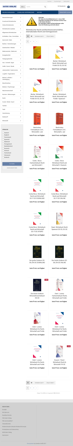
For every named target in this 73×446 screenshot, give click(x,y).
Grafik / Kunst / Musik (8, 66)
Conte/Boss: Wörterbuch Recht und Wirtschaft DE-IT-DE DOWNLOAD (37, 196)
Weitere (39, 12)
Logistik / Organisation (8, 74)
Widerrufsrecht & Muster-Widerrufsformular (14, 426)
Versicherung (6, 113)
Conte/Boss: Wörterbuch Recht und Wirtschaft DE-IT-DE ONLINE (59, 196)
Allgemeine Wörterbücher (9, 32)
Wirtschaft (5, 120)
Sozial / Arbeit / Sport (8, 102)
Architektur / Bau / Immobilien (10, 36)
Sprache (5, 129)
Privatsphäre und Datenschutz (10, 429)
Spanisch (5, 139)
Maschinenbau (6, 83)
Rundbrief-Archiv (7, 415)
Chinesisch (6, 155)
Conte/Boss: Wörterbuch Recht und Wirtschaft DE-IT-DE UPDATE (37, 229)
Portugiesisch (7, 144)
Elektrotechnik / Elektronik (9, 51)
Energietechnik (6, 55)
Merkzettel (66, 1)
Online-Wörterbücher (8, 25)
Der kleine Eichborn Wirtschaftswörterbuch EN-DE (37, 296)
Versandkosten (6, 423)
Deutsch (5, 132)
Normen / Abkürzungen (8, 94)
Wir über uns (5, 412)
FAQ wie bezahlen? (7, 421)
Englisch (5, 135)
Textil (3, 109)
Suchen (49, 1)
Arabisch (5, 157)
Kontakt (4, 409)
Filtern (12, 164)
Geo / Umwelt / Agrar (8, 62)
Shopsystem (30, 443)
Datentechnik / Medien (8, 47)
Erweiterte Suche (65, 12)
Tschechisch (6, 153)
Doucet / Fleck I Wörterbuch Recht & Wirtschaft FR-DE (59, 362)
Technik (4, 105)
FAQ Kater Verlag (7, 418)
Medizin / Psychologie (8, 87)
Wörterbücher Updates (8, 29)
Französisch (6, 137)
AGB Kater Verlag (7, 432)
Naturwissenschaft (7, 90)
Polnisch (5, 150)
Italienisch (6, 141)
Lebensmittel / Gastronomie (10, 70)
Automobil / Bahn (7, 40)
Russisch (5, 148)
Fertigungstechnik (7, 59)
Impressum (5, 435)
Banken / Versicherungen (9, 44)
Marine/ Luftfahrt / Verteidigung (7, 78)
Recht (4, 98)
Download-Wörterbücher (25, 12)
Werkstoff (5, 117)
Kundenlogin (57, 1)
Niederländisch (7, 146)
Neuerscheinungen (8, 12)
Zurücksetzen (12, 168)
